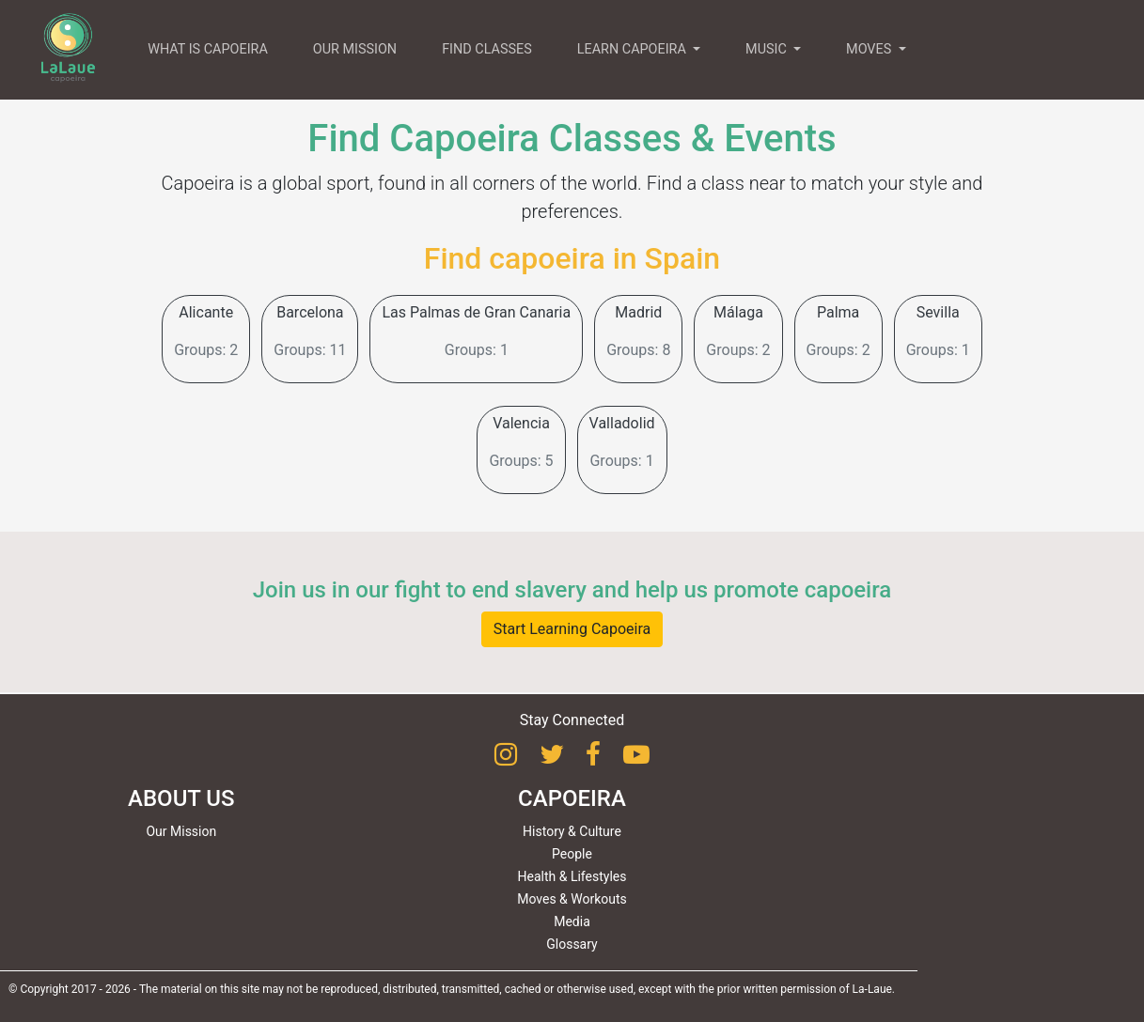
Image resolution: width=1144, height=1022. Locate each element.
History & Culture (572, 831)
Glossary (571, 944)
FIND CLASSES (487, 49)
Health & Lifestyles (572, 876)
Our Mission (181, 831)
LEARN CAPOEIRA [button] (633, 49)
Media (572, 921)
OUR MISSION (355, 49)
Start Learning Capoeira (572, 629)
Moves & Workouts (572, 898)
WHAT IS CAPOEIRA (208, 49)
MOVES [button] (870, 49)
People (572, 853)
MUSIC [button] (767, 49)
